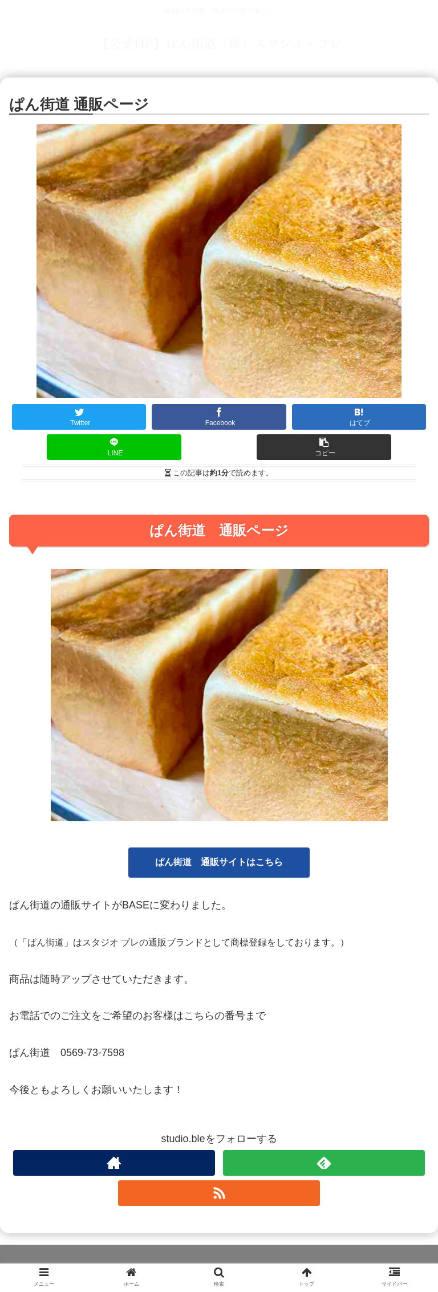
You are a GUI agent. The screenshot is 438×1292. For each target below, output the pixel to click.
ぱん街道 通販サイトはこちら (219, 862)
